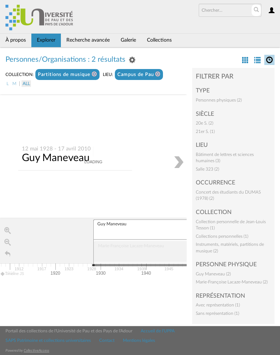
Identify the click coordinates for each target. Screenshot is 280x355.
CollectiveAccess (36, 350)
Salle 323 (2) (207, 169)
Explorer (46, 40)
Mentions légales (139, 340)
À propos (15, 40)
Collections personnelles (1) (222, 236)
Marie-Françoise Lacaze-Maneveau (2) (232, 282)
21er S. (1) (205, 131)
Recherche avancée (88, 40)
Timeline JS (12, 274)
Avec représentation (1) (218, 305)
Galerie (128, 40)
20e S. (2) (204, 123)
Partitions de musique (67, 74)
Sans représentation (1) (217, 313)
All (26, 83)
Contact (106, 340)
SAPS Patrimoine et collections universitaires (48, 340)
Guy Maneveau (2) (213, 274)
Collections (159, 40)
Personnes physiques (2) (219, 100)
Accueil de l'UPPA (158, 331)
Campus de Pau (138, 74)
